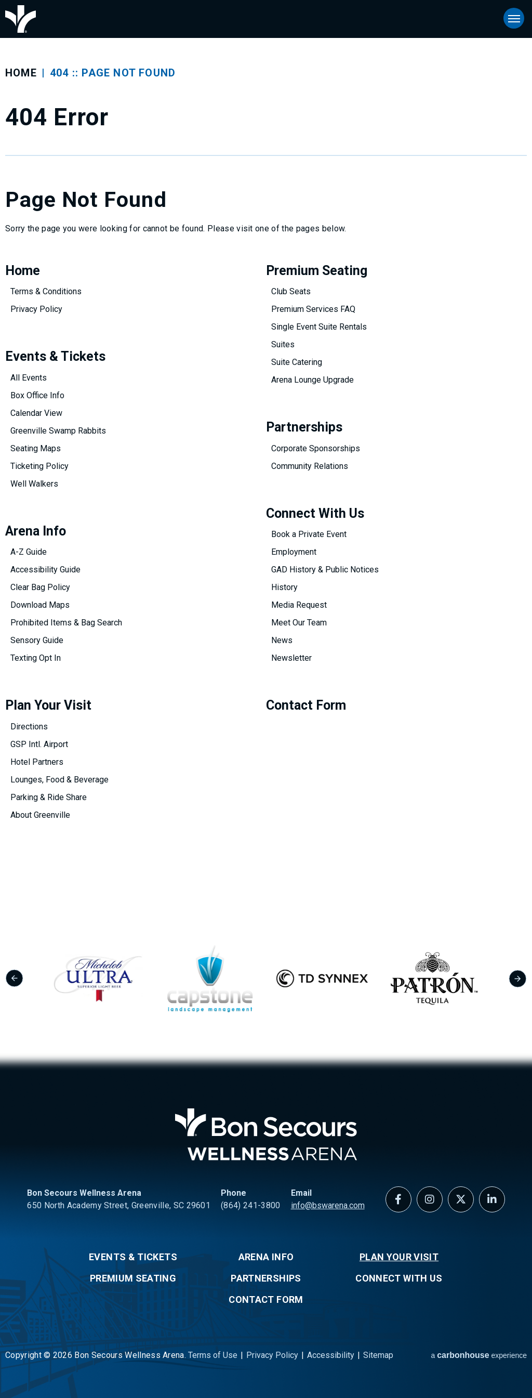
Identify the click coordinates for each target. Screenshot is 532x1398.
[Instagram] (430, 1199)
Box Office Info (37, 395)
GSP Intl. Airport (39, 744)
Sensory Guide (36, 640)
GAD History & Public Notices (325, 569)
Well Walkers (34, 484)
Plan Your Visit (48, 705)
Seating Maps (35, 448)
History (284, 587)
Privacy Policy (36, 309)
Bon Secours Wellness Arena (20, 19)
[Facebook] (398, 1199)
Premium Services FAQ (313, 309)
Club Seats (291, 291)
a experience (479, 1355)
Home (21, 73)
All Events (28, 378)
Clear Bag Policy (40, 587)
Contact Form (306, 705)
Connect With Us (315, 513)
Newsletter (291, 658)
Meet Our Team (299, 623)
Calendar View (36, 413)
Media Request (299, 605)
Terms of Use (212, 1355)
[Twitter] (461, 1199)
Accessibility (330, 1355)
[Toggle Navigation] (513, 18)
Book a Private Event (309, 534)
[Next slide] (518, 979)
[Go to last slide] (14, 979)
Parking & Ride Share (48, 797)
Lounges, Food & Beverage (59, 780)
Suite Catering (296, 362)
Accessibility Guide (45, 569)
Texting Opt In (35, 658)
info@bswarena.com (328, 1205)
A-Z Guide (28, 552)
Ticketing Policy (39, 466)
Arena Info (35, 531)
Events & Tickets (55, 356)
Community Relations (309, 466)
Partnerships (304, 427)
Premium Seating (316, 270)
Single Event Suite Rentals (319, 327)
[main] (266, 455)
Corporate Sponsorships (315, 448)
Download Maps (40, 605)
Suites (283, 344)
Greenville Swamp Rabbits (58, 431)
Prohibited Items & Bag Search (66, 623)
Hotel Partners (36, 762)
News (281, 640)
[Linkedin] (492, 1199)
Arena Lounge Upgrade (312, 380)
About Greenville (40, 815)
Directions (29, 726)
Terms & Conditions (46, 291)
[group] (118, 978)
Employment (293, 552)
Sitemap (378, 1355)
